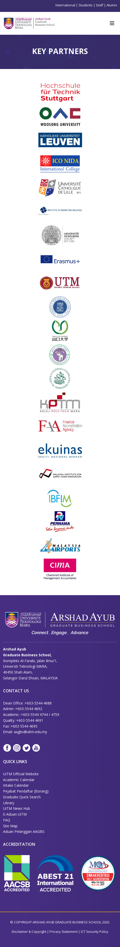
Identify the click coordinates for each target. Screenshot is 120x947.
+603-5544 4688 (38, 703)
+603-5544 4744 (34, 714)
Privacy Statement (64, 931)
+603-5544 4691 (29, 720)
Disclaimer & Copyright (29, 931)
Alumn (111, 5)
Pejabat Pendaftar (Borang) (26, 791)
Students (86, 5)
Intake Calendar (16, 785)
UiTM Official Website (21, 773)
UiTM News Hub (16, 808)
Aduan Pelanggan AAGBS (23, 831)
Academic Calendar (19, 779)
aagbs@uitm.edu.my (30, 731)
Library (8, 802)
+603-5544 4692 (28, 708)
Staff (99, 5)
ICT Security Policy (94, 931)
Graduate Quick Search (22, 797)
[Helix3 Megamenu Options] (112, 23)
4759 (55, 714)
